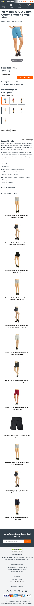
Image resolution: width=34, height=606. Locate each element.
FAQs (16, 567)
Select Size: (5, 130)
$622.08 (15, 82)
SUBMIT (27, 541)
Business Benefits (10, 559)
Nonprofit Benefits (14, 557)
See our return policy (9, 90)
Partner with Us (20, 559)
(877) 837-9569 (28, 2)
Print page (29, 140)
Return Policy (23, 567)
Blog (28, 559)
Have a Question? (9, 188)
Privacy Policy (22, 569)
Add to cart (25, 77)
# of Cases (5, 74)
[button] (19, 6)
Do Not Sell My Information (23, 601)
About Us (5, 557)
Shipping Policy (12, 569)
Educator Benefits (26, 557)
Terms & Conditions (17, 571)
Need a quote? (6, 93)
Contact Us (10, 567)
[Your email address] (13, 541)
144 (22, 84)
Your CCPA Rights (9, 601)
